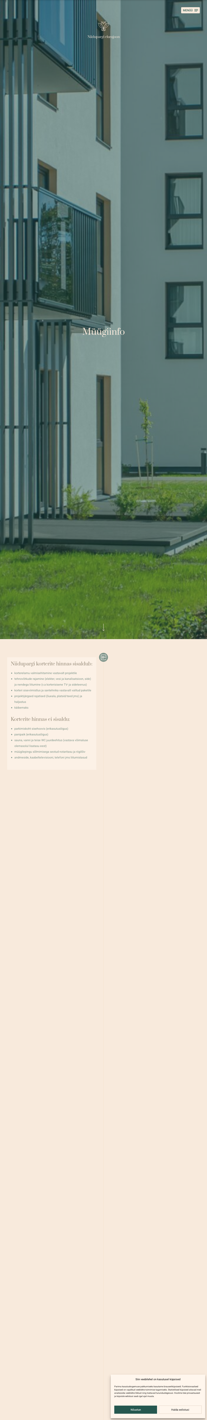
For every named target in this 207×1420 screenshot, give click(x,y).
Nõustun (136, 1410)
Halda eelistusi (180, 1410)
